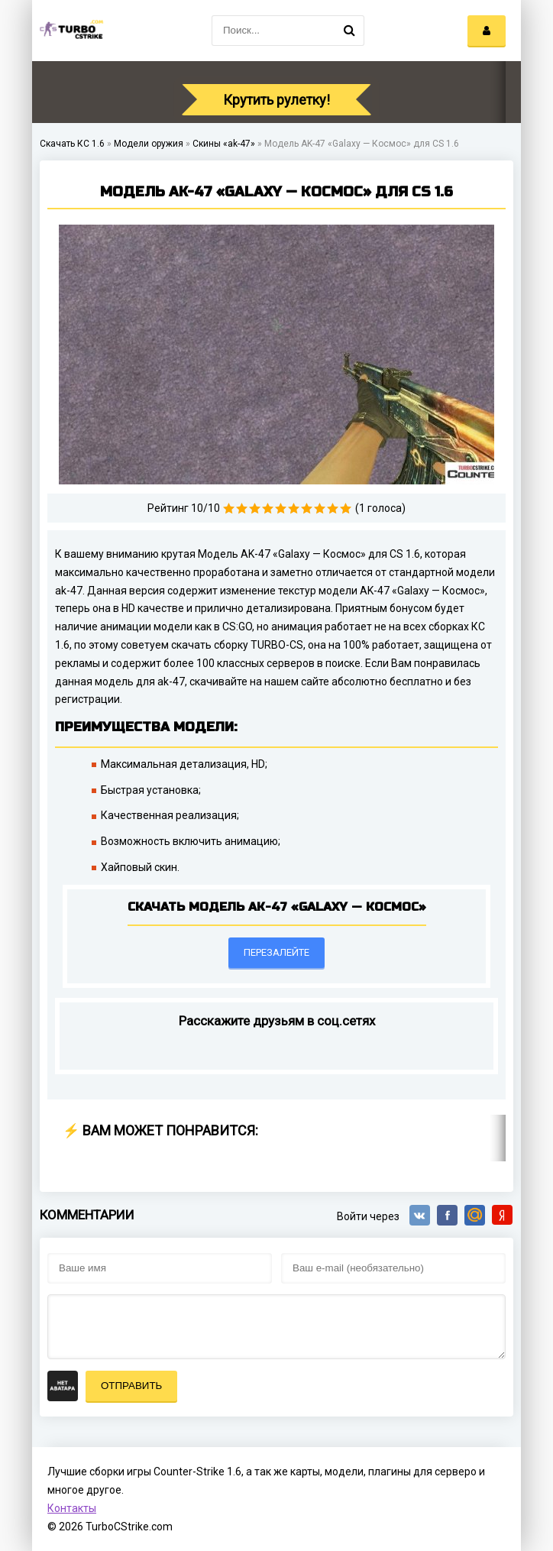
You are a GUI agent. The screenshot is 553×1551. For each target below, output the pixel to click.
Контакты (71, 1508)
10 (345, 508)
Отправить (131, 1385)
